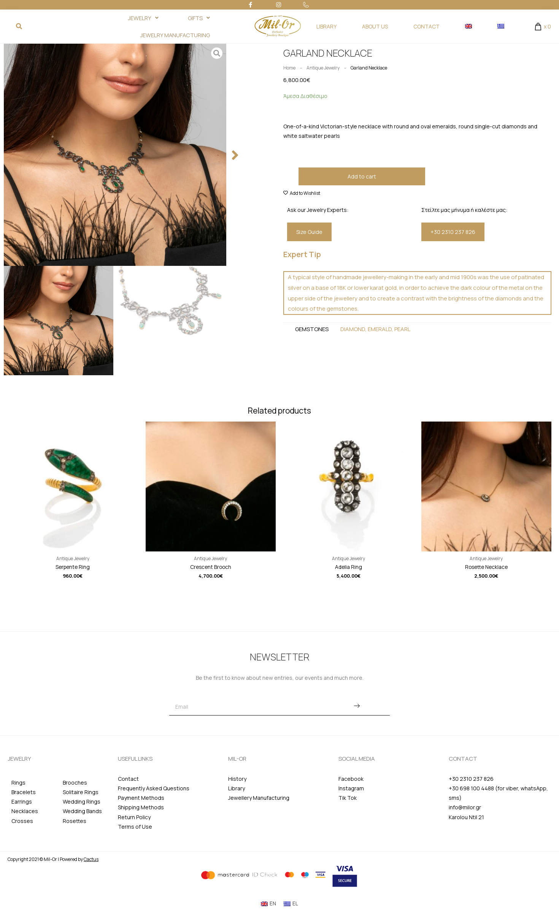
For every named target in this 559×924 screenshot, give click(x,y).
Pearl (402, 329)
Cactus (91, 860)
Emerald (380, 329)
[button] (235, 155)
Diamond (352, 329)
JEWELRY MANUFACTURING (169, 35)
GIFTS (194, 18)
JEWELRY (129, 18)
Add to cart (362, 176)
